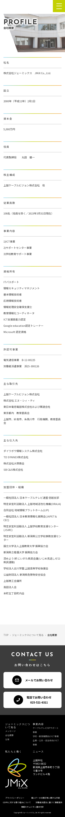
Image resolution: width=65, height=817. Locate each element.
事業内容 (38, 724)
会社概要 (9, 735)
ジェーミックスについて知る (28, 635)
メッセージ (10, 731)
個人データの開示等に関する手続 (45, 797)
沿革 (7, 739)
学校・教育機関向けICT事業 (46, 736)
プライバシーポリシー (14, 797)
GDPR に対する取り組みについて (17, 802)
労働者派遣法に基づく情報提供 (49, 802)
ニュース (38, 751)
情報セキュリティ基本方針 (32, 806)
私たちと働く (13, 751)
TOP (5, 635)
